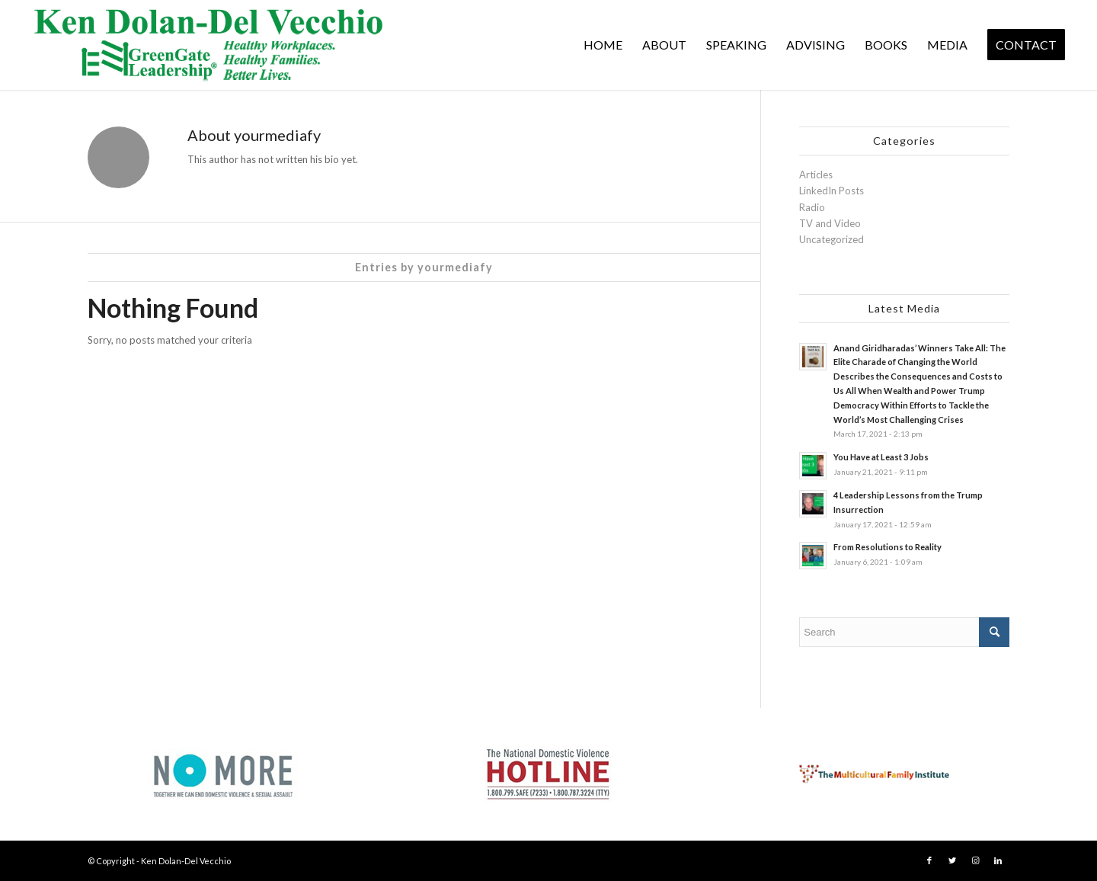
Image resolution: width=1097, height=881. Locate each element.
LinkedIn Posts (831, 190)
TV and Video (830, 223)
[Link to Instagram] (975, 860)
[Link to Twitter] (952, 860)
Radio (812, 207)
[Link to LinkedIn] (998, 860)
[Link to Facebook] (929, 860)
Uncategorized (831, 239)
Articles (816, 174)
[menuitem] (603, 45)
